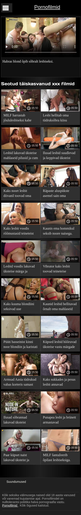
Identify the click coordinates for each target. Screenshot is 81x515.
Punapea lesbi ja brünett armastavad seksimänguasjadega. (59, 420)
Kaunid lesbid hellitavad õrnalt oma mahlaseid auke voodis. (60, 307)
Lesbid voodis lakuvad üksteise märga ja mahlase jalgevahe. (19, 269)
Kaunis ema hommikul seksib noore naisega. (59, 231)
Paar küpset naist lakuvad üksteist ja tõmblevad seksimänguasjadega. (18, 458)
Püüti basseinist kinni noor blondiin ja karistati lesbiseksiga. (20, 345)
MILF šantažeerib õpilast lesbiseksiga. (57, 457)
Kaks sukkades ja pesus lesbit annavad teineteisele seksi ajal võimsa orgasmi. (59, 383)
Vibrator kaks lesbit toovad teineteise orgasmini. (56, 269)
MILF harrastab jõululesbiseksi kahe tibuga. (17, 118)
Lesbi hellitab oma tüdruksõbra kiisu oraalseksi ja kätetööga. (59, 118)
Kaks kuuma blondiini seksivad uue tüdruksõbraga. (18, 307)
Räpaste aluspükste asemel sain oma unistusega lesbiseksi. (58, 194)
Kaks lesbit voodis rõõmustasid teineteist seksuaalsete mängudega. (18, 232)
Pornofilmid (47, 7)
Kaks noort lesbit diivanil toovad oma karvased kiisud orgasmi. (20, 194)
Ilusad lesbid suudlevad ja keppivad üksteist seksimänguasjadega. (59, 156)
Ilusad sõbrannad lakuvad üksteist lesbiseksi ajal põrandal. (20, 420)
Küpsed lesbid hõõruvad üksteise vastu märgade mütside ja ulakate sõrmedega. (60, 345)
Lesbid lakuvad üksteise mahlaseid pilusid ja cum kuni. (20, 156)
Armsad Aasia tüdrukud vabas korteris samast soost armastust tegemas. (20, 383)
